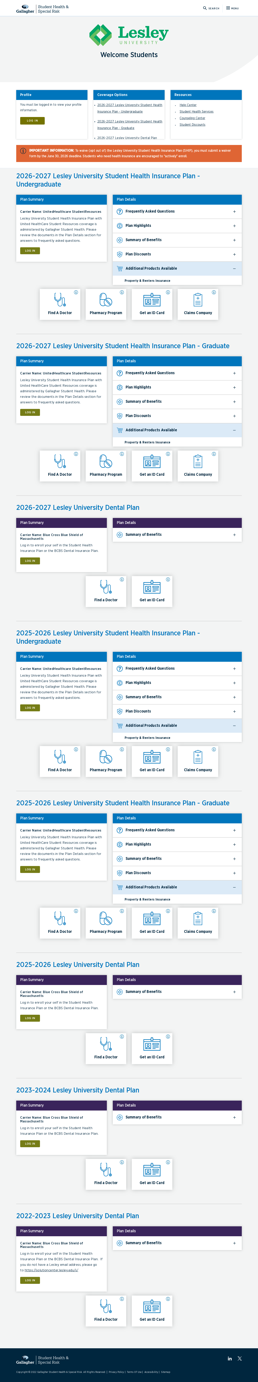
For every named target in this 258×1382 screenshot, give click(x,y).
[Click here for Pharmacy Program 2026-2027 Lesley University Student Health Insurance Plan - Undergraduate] (106, 304)
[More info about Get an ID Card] (168, 292)
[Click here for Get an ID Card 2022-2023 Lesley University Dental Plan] (152, 1311)
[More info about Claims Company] (214, 292)
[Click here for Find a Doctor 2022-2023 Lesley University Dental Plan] (106, 1311)
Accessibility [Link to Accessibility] (151, 1372)
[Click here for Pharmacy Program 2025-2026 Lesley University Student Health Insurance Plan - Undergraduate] (106, 761)
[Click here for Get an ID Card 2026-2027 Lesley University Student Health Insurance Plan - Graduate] (152, 466)
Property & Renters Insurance (148, 280)
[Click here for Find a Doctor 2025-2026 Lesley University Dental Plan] (106, 1048)
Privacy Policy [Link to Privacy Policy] (116, 1372)
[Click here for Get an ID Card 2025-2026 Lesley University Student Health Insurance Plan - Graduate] (152, 923)
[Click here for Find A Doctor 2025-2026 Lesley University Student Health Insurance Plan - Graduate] (60, 923)
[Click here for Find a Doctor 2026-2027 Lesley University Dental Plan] (106, 591)
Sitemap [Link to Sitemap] (166, 1372)
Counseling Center (192, 118)
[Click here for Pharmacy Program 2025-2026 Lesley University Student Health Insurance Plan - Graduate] (106, 923)
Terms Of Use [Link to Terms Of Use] (134, 1372)
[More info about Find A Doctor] (76, 292)
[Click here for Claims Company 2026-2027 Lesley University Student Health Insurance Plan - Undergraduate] (198, 304)
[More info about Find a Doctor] (122, 579)
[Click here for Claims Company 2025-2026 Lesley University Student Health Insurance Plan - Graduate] (198, 923)
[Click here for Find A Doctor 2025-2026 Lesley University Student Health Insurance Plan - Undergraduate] (60, 761)
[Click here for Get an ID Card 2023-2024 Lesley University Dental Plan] (152, 1174)
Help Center (188, 105)
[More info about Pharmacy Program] (122, 292)
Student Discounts (192, 124)
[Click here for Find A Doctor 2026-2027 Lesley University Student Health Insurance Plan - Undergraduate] (60, 304)
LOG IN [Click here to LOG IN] (32, 120)
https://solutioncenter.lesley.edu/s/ (51, 1270)
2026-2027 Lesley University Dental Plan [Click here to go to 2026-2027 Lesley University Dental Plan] (127, 138)
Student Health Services (197, 111)
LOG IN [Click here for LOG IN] (30, 250)
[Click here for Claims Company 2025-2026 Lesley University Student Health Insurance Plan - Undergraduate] (198, 761)
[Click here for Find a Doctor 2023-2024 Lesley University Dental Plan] (106, 1174)
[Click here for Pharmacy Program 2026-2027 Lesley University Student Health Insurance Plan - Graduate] (106, 466)
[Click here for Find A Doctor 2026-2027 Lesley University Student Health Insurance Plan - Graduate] (60, 466)
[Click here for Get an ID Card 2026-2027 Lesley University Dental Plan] (152, 591)
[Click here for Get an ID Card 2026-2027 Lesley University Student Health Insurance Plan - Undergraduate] (152, 304)
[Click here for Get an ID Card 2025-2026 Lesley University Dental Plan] (152, 1048)
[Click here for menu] (234, 8)
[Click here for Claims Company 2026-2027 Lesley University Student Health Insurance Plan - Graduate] (198, 466)
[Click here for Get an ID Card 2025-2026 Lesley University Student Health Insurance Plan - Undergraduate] (152, 761)
